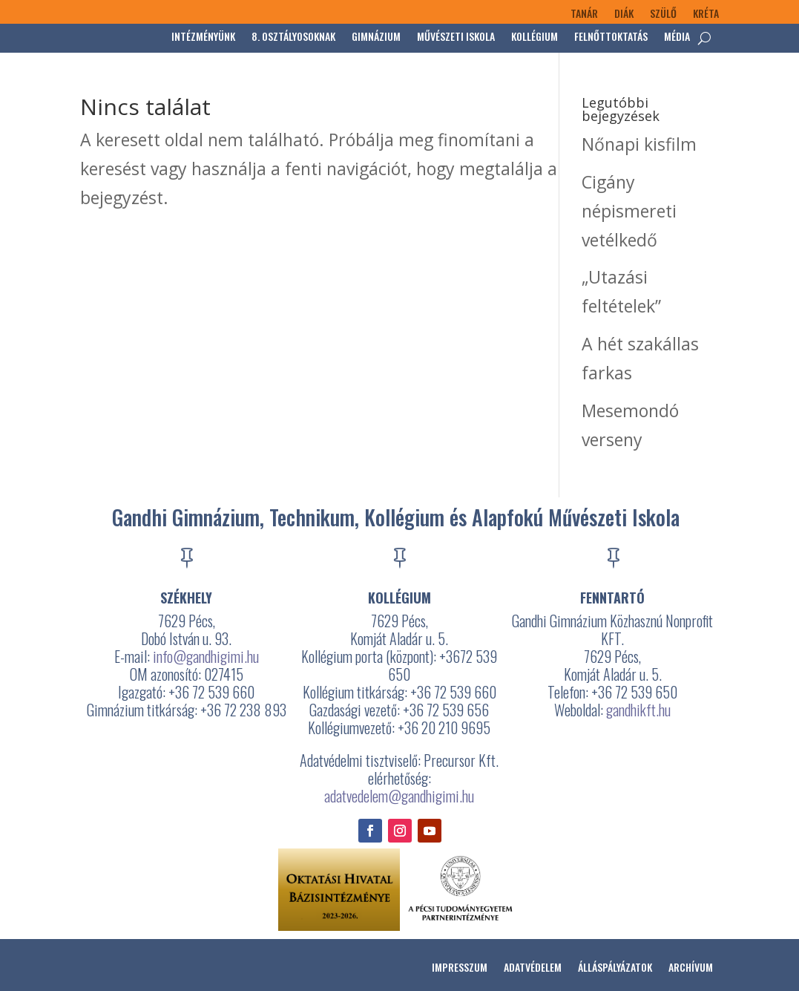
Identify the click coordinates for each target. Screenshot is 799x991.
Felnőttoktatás (611, 37)
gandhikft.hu (638, 710)
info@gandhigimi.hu (206, 656)
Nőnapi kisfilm (639, 144)
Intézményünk (203, 37)
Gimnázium (376, 37)
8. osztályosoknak (293, 37)
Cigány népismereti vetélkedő (629, 211)
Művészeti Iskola (456, 37)
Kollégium (534, 37)
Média (677, 37)
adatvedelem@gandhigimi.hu (399, 796)
